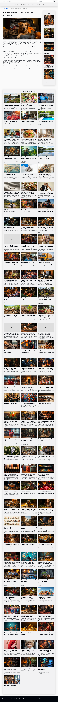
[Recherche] (45, 1)
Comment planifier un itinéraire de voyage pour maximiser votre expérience (11, 176)
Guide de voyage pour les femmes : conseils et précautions (10, 211)
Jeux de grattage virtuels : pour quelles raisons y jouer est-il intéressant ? (11, 616)
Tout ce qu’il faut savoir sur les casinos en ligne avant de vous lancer (29, 246)
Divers (43, 4)
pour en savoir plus (37, 50)
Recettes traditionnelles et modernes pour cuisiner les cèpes (28, 193)
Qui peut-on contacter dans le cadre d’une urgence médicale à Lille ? (46, 370)
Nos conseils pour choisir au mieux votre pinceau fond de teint (11, 475)
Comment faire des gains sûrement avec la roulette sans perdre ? (46, 493)
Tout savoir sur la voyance (10, 491)
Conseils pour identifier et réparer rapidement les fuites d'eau (45, 176)
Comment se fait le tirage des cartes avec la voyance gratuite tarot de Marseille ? (46, 546)
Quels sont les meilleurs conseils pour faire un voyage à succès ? (46, 564)
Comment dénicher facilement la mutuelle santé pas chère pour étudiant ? (28, 511)
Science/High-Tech (36, 4)
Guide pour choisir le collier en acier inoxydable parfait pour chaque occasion (11, 193)
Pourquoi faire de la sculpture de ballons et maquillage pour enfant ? (45, 387)
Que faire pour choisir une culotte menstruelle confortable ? (10, 652)
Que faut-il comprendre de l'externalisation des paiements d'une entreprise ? (29, 229)
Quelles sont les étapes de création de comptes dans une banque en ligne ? (28, 564)
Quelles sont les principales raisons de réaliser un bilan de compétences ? (45, 352)
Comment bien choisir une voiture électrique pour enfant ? (28, 423)
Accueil (4, 8)
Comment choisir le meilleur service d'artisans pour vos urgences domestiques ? (28, 123)
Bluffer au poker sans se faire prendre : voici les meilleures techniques (49, 66)
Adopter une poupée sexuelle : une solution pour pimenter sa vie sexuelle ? (11, 246)
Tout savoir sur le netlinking (28, 403)
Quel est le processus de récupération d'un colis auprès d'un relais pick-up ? (46, 264)
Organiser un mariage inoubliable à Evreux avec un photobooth (45, 193)
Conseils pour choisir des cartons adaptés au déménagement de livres (44, 141)
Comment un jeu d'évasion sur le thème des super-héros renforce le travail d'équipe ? (11, 141)
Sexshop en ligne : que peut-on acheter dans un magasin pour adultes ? (11, 334)
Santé (29, 4)
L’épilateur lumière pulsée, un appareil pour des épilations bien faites (11, 458)
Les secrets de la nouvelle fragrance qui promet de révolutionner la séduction (10, 123)
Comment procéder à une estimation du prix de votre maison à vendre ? (28, 334)
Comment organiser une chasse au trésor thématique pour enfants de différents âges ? (29, 105)
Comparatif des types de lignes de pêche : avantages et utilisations (46, 158)
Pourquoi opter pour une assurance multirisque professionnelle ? (27, 616)
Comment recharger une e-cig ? (29, 668)
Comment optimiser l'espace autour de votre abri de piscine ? (46, 123)
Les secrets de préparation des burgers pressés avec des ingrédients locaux (28, 141)
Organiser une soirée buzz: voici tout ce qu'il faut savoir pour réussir (11, 405)
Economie (16, 4)
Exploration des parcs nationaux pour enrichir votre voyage (28, 158)
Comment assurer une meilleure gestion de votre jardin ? (27, 493)
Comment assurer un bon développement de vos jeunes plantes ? (11, 282)
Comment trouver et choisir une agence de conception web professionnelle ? (11, 264)
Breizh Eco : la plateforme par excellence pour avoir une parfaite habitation (45, 299)
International (23, 4)
